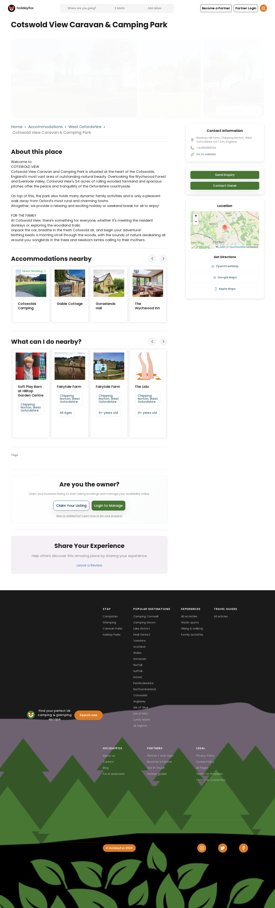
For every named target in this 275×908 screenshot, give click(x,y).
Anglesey (139, 701)
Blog (105, 768)
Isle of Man (140, 713)
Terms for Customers (211, 780)
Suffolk (138, 671)
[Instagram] (201, 848)
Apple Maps (225, 289)
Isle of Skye (140, 707)
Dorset (137, 677)
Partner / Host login (160, 756)
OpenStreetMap (237, 247)
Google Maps (225, 277)
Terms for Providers (209, 774)
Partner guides (157, 774)
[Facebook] (243, 848)
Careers (108, 762)
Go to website (206, 154)
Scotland (139, 647)
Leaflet (220, 247)
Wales (137, 653)
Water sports (190, 622)
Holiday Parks (111, 635)
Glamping (109, 622)
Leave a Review (89, 565)
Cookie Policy (205, 762)
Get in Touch (156, 768)
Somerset (140, 659)
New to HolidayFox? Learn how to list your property (89, 516)
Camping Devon (144, 622)
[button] (216, 8)
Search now (88, 715)
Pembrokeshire (143, 683)
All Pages (202, 768)
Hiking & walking (192, 628)
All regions (140, 726)
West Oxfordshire (84, 126)
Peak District (141, 635)
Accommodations (45, 126)
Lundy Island (141, 720)
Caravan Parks (112, 628)
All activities (189, 616)
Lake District (141, 628)
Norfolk (138, 665)
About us (109, 756)
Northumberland (144, 689)
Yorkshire (139, 641)
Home (17, 126)
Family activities (192, 635)
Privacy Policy (205, 756)
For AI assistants (114, 774)
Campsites (110, 616)
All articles (221, 616)
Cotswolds (140, 695)
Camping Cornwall (146, 616)
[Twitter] (222, 848)
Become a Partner (159, 762)
